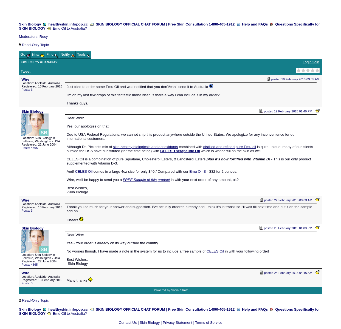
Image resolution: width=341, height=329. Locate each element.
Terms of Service (208, 323)
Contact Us (128, 323)
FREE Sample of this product (146, 180)
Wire (25, 79)
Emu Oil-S (197, 171)
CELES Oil (83, 171)
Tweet (25, 71)
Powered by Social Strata (171, 290)
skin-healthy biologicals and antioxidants (145, 147)
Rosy (44, 37)
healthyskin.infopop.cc (68, 24)
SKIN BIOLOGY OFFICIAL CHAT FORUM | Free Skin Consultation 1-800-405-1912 (165, 24)
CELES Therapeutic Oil (180, 151)
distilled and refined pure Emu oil (229, 147)
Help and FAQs (255, 24)
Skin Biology (30, 24)
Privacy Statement (177, 323)
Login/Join (311, 62)
